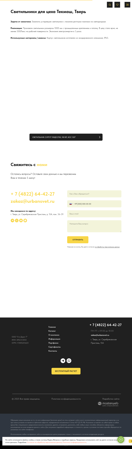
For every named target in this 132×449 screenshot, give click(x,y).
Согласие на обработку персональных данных (44, 442)
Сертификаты (54, 347)
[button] (110, 5)
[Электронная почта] (21, 220)
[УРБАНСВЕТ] (12, 220)
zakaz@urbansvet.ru (32, 201)
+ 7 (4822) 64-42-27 (33, 194)
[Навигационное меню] (127, 5)
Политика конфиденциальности (66, 399)
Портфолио (53, 343)
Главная (52, 327)
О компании (53, 335)
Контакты (52, 351)
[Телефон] (17, 220)
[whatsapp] (25, 220)
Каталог (52, 331)
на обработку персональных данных (107, 247)
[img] (22, 326)
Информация (54, 339)
